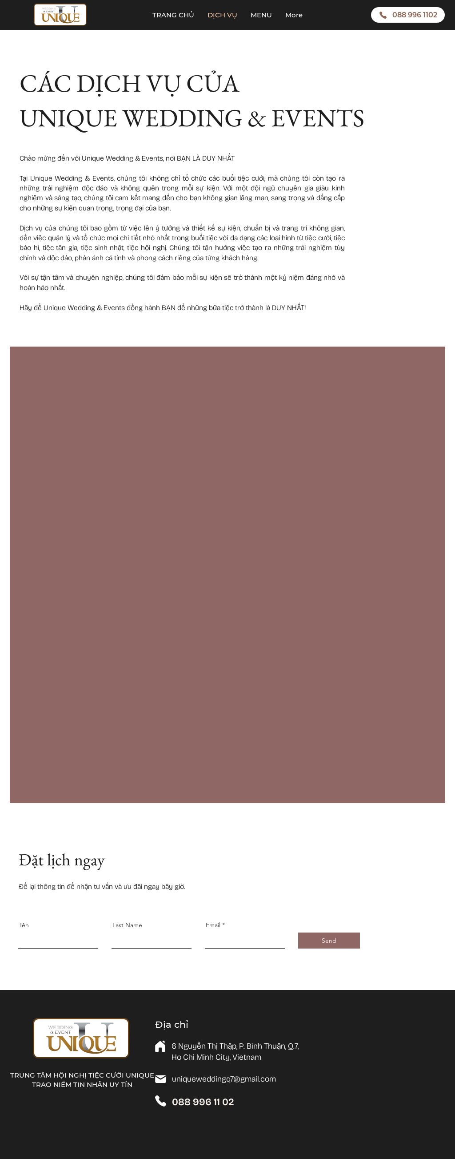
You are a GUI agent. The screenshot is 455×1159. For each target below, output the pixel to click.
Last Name (127, 925)
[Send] (329, 941)
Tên (24, 925)
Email (213, 925)
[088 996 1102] (408, 15)
